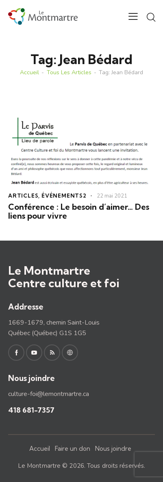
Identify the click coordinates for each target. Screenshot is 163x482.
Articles (23, 195)
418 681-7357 (31, 410)
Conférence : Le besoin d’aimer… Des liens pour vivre (78, 211)
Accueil (29, 72)
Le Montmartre (39, 466)
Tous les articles (69, 72)
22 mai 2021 (112, 196)
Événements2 (64, 195)
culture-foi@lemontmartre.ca (48, 393)
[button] (133, 17)
